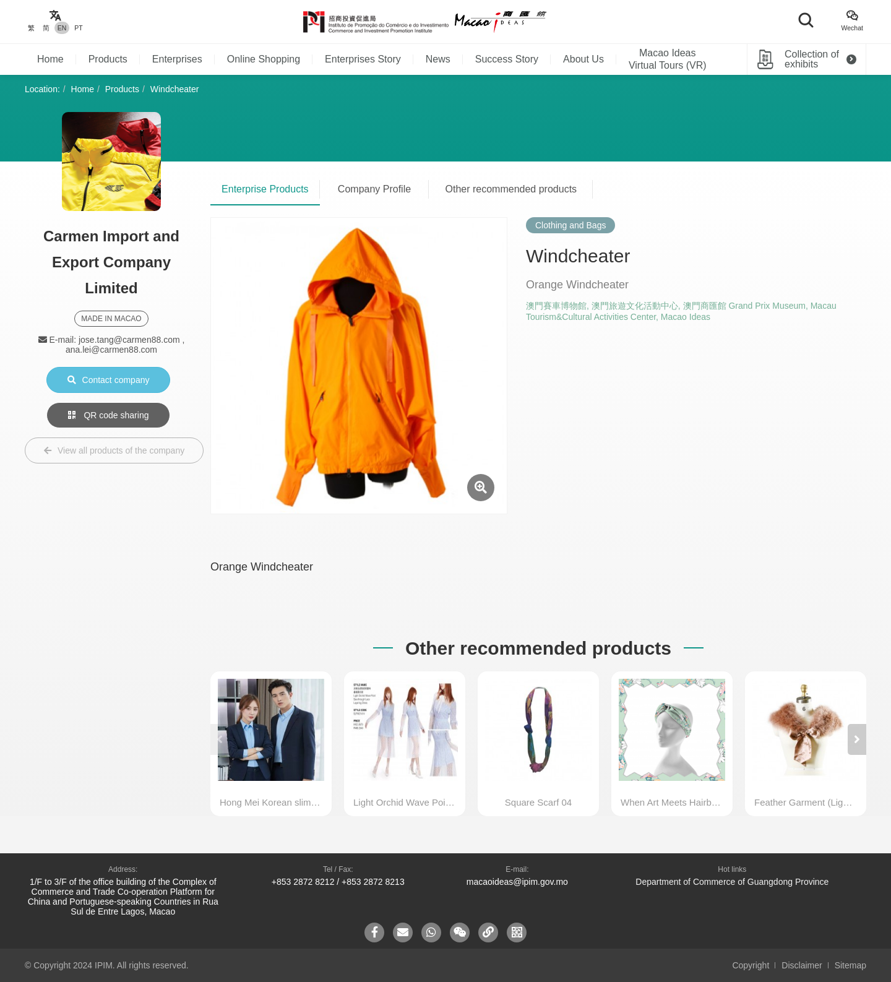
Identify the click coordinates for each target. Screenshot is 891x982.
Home (50, 59)
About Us (583, 59)
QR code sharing (108, 415)
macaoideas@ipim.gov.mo (517, 882)
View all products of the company (114, 450)
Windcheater (174, 89)
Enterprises (177, 59)
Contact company (108, 380)
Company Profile (374, 189)
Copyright (750, 965)
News (438, 59)
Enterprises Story (363, 59)
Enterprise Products (265, 189)
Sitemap (850, 965)
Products (107, 59)
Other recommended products (511, 189)
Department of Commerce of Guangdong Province (732, 882)
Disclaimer (801, 965)
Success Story (506, 59)
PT (78, 28)
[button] (857, 739)
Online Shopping (263, 59)
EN (62, 28)
